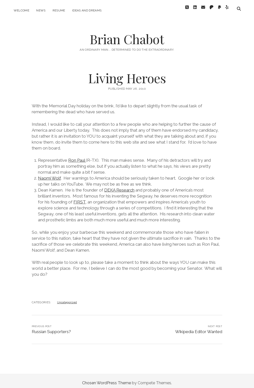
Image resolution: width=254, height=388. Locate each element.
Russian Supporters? (51, 327)
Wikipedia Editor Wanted (198, 327)
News (40, 10)
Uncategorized (67, 298)
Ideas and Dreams (87, 10)
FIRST (79, 197)
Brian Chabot (127, 35)
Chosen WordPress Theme (106, 379)
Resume (59, 10)
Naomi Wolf (49, 174)
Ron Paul (77, 156)
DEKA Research (119, 186)
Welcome (22, 10)
